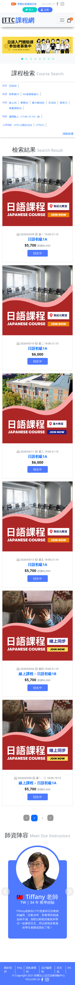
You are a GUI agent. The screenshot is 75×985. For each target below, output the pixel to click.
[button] (22, 59)
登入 (31, 9)
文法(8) (52, 102)
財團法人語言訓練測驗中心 (49, 975)
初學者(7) (14, 94)
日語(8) (13, 85)
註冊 (46, 9)
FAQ (19, 967)
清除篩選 (68, 133)
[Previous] (26, 818)
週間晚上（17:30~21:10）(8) (24, 116)
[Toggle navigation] (62, 20)
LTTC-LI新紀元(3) (23, 125)
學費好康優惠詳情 (26, 4)
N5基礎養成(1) (31, 94)
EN (69, 967)
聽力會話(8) (38, 102)
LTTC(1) (40, 125)
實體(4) (24, 102)
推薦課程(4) (15, 108)
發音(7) (63, 102)
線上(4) (13, 102)
